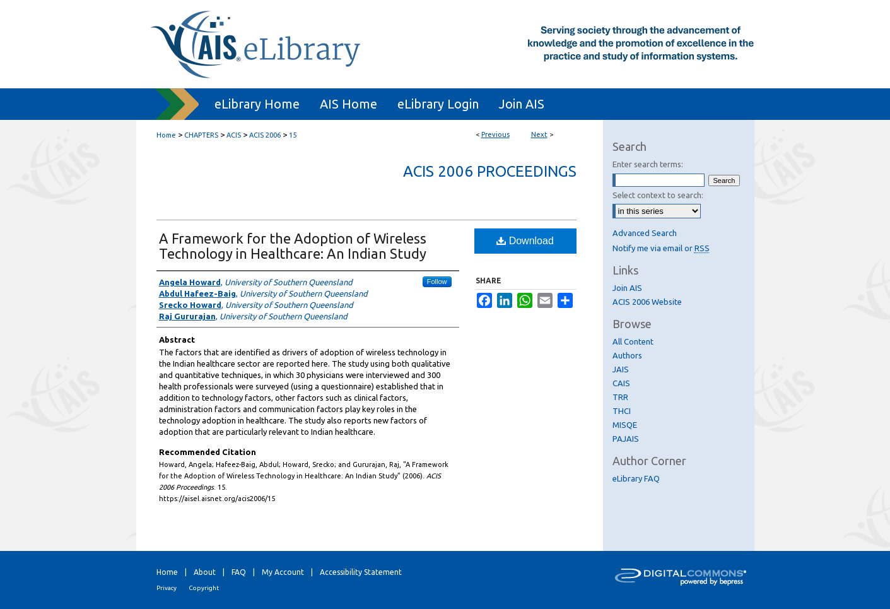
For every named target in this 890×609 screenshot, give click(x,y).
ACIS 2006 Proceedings (490, 171)
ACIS (233, 135)
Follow (437, 281)
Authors (627, 355)
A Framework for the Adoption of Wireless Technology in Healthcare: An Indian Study (292, 245)
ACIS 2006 (265, 135)
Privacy (166, 587)
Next (539, 134)
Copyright (204, 587)
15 (292, 135)
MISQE (624, 424)
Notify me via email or (661, 248)
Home (166, 135)
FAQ (238, 572)
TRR (620, 397)
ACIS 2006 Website (647, 301)
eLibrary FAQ (636, 478)
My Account (283, 572)
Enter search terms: (647, 164)
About (205, 572)
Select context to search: (657, 195)
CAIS (621, 383)
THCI (621, 410)
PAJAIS (625, 438)
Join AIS (627, 287)
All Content (632, 341)
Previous (495, 134)
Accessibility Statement (361, 572)
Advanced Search (644, 232)
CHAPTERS (201, 135)
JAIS (620, 369)
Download (525, 240)
